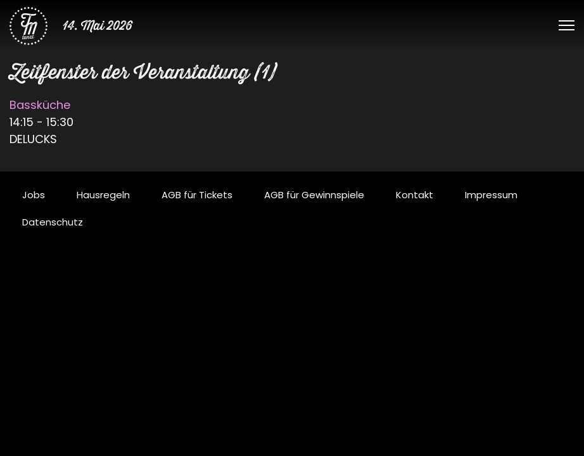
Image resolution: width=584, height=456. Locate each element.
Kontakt (414, 194)
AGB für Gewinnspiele (314, 194)
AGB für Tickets (197, 194)
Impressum (491, 194)
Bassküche (40, 105)
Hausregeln (103, 194)
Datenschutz (52, 222)
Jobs (33, 194)
